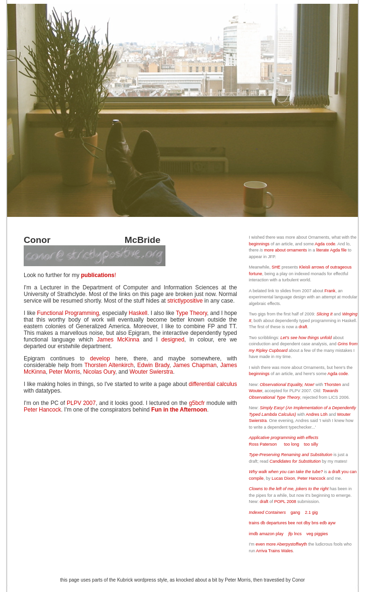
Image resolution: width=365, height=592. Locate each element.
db (263, 522)
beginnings (259, 244)
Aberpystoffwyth (292, 544)
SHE (276, 267)
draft (303, 326)
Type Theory (191, 313)
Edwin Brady (153, 365)
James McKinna (118, 339)
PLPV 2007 (81, 403)
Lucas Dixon (283, 478)
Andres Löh (317, 414)
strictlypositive (185, 300)
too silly (311, 444)
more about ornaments (285, 250)
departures (276, 522)
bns (315, 522)
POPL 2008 (285, 501)
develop (100, 358)
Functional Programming (68, 313)
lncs (297, 533)
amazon (266, 533)
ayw (332, 522)
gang (295, 512)
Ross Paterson (263, 444)
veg (309, 533)
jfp (290, 533)
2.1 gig (311, 512)
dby (307, 522)
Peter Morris (64, 371)
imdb (253, 533)
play (280, 533)
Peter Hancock (42, 409)
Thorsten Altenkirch (109, 365)
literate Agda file (331, 250)
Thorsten (332, 384)
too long (291, 444)
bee (291, 522)
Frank (330, 290)
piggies (321, 533)
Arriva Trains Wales (274, 550)
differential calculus (213, 384)
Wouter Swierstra (151, 371)
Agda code (325, 244)
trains (254, 522)
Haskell (138, 313)
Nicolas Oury (99, 371)
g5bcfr (197, 403)
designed (172, 339)
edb (323, 522)
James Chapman (195, 365)
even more (266, 544)
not (299, 522)
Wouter (255, 390)
